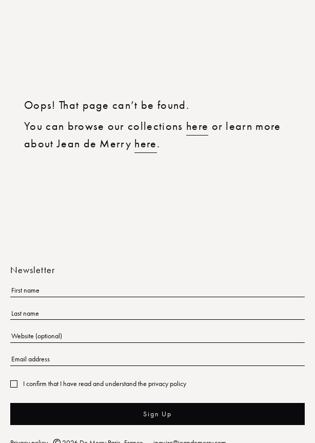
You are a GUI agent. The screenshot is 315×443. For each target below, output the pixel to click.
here (197, 126)
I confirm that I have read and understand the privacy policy (104, 383)
